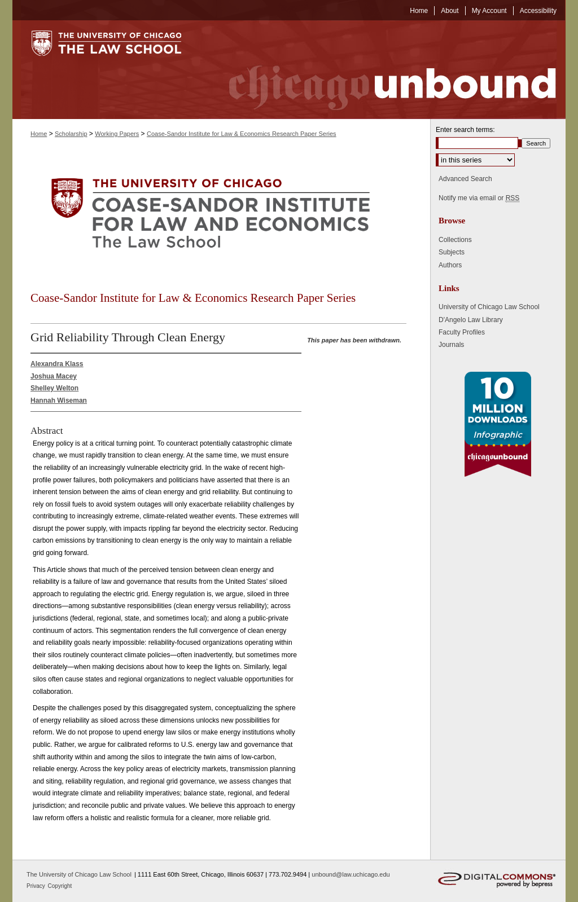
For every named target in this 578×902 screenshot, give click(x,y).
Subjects (452, 252)
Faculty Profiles (462, 332)
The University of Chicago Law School (79, 874)
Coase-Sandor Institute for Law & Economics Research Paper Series (241, 133)
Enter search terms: (465, 130)
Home (38, 133)
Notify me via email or (479, 198)
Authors (450, 265)
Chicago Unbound (382, 69)
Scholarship (71, 133)
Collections (455, 240)
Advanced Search (465, 179)
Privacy (37, 886)
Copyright (60, 886)
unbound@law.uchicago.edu (350, 874)
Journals (451, 345)
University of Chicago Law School (489, 307)
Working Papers (117, 133)
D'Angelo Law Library (471, 320)
